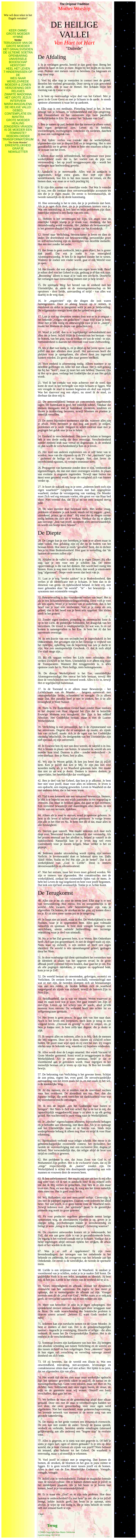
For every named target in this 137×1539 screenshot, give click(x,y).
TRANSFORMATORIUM (18, 139)
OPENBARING (17, 55)
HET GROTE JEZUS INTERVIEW (18, 99)
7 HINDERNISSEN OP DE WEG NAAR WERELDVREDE (18, 76)
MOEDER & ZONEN (18, 84)
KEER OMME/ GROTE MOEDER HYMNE (18, 33)
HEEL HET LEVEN (18, 68)
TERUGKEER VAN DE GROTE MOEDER (18, 44)
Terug (52, 1525)
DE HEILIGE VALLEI (18, 107)
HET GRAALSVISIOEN (18, 49)
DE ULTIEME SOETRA (18, 52)
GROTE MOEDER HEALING (18, 122)
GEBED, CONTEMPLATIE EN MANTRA (18, 113)
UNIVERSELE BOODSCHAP (18, 60)
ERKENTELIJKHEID (18, 145)
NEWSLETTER (18, 151)
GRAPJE (18, 148)
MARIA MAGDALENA (18, 104)
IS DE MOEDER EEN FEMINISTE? (18, 131)
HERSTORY (18, 65)
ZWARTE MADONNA (18, 94)
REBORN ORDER (18, 136)
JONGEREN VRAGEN (18, 126)
